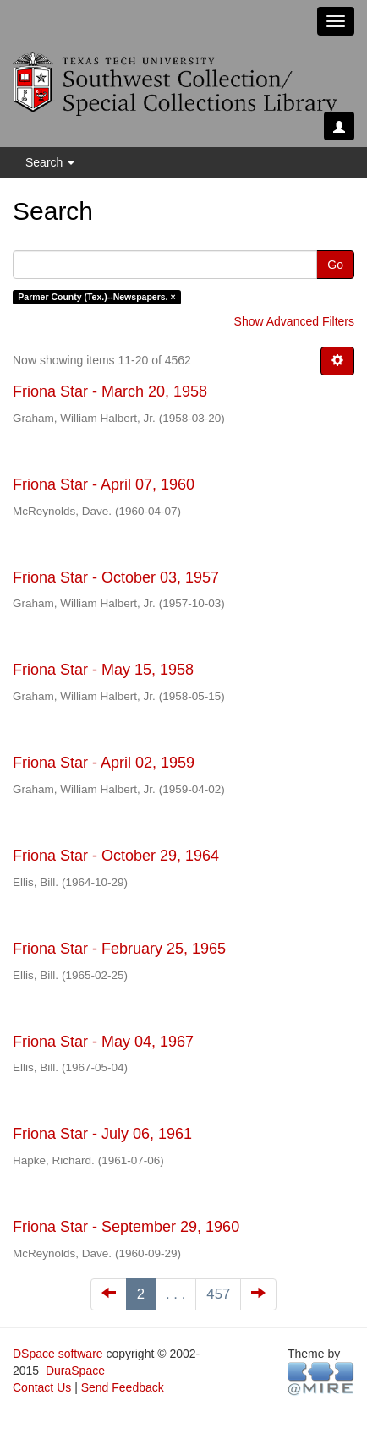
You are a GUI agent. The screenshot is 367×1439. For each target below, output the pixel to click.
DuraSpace (75, 1370)
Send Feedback (122, 1387)
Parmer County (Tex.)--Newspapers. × (96, 297)
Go (335, 264)
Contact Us (42, 1387)
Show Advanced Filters (294, 321)
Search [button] (49, 162)
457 (218, 1294)
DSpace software (58, 1353)
